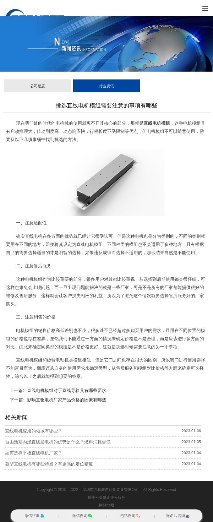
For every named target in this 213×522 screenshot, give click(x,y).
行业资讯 (106, 86)
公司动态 (37, 86)
